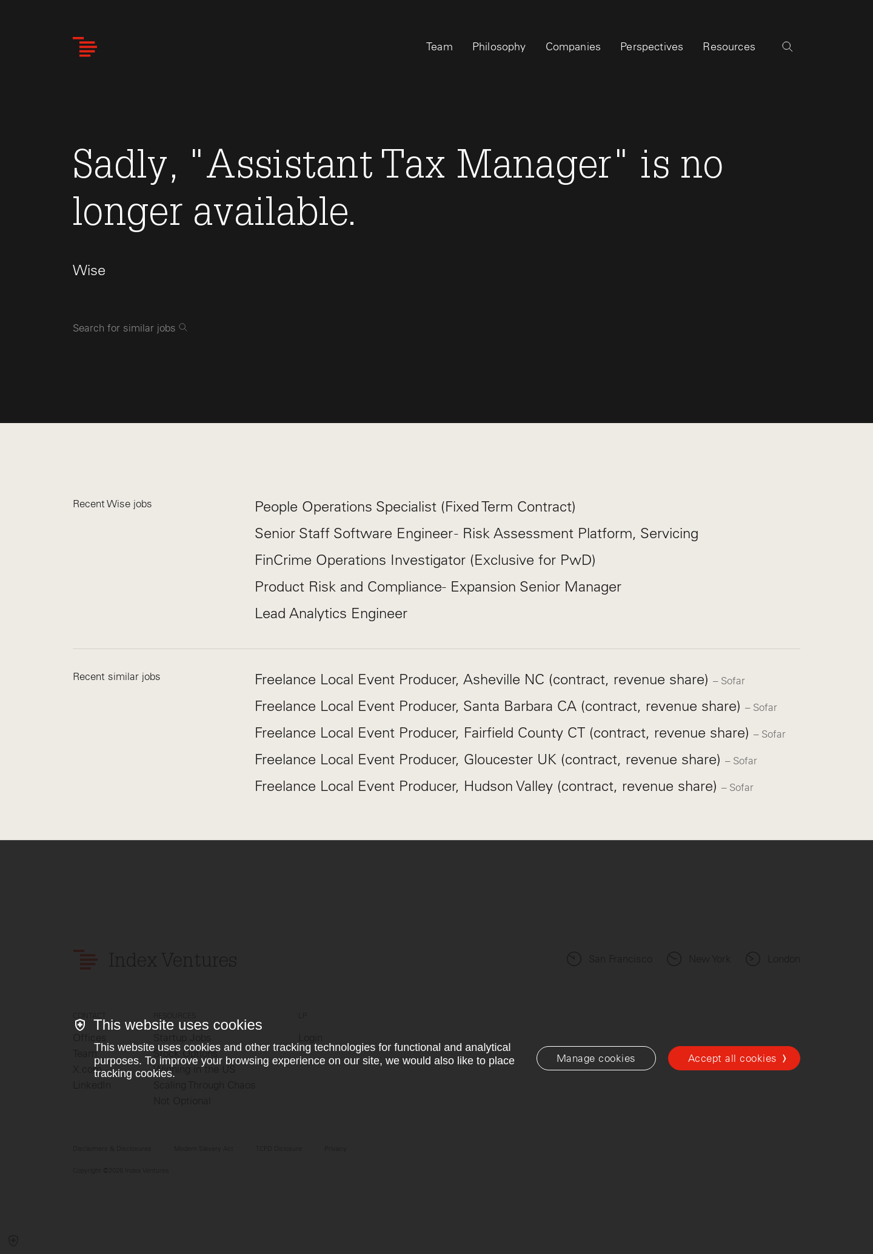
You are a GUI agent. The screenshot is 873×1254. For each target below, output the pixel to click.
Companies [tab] (573, 46)
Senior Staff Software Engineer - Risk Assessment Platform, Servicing (476, 533)
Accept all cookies (732, 1058)
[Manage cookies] (596, 1058)
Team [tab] (439, 46)
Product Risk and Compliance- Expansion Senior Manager (438, 586)
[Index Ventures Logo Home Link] (85, 47)
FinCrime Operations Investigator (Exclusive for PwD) (425, 560)
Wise (89, 270)
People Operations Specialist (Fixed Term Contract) (415, 506)
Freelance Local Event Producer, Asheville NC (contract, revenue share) (484, 679)
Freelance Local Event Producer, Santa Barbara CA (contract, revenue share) (500, 706)
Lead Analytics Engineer (331, 613)
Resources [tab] (729, 46)
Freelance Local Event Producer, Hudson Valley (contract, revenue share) (488, 786)
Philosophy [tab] (499, 46)
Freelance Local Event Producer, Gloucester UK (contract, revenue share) (490, 759)
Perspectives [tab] (651, 46)
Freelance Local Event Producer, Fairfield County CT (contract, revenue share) (504, 732)
